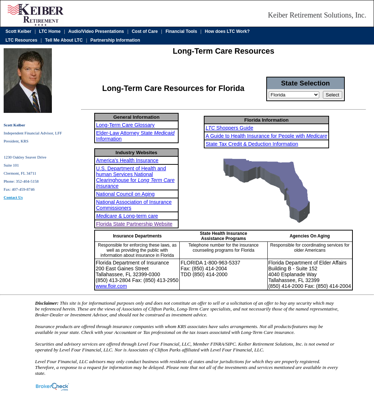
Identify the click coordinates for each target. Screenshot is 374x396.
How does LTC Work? (227, 31)
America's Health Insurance (127, 160)
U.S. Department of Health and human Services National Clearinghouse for (135, 177)
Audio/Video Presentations (96, 31)
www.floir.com (111, 286)
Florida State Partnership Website (134, 224)
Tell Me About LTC (64, 40)
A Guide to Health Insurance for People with (266, 136)
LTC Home (50, 31)
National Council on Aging (125, 194)
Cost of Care (145, 31)
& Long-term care (127, 216)
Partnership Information (115, 40)
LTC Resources (21, 40)
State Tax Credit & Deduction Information (252, 144)
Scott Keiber (18, 31)
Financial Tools (181, 31)
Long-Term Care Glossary (125, 125)
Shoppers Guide (229, 128)
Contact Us (13, 197)
